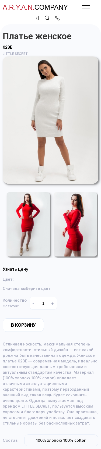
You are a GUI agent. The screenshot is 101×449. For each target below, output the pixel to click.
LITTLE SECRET (15, 54)
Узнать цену (15, 269)
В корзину (23, 325)
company (35, 7)
